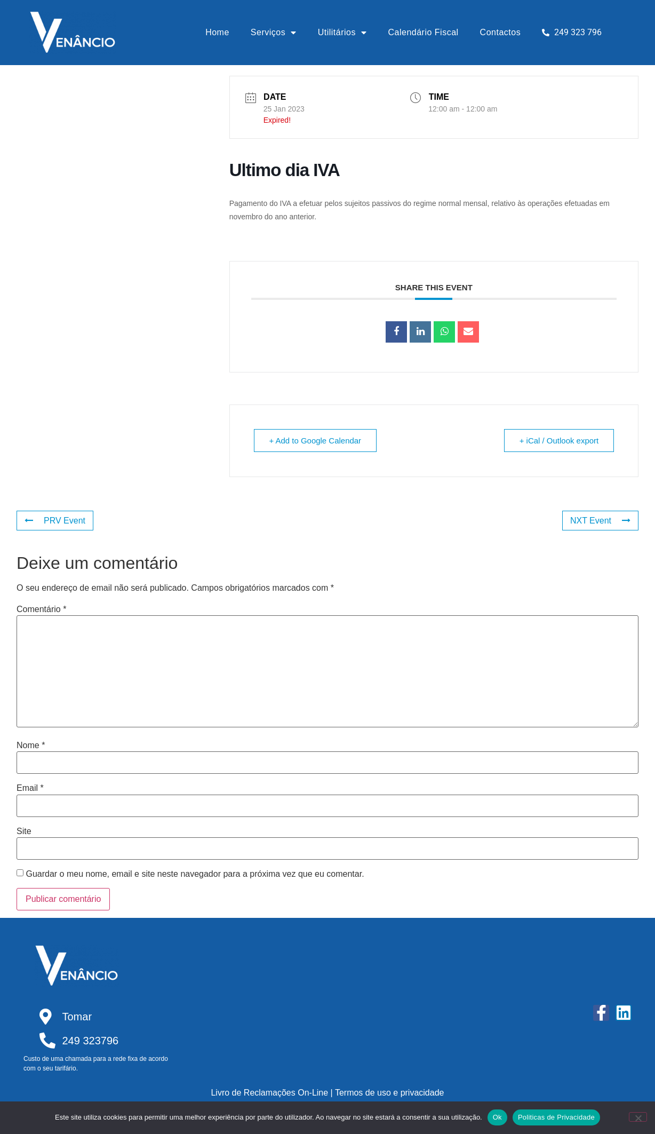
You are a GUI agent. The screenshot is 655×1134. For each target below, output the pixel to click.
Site (24, 831)
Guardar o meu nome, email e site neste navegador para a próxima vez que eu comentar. (195, 874)
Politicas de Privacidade (556, 1117)
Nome (31, 745)
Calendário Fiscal (423, 32)
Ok (497, 1117)
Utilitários (342, 32)
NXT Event (600, 520)
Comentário (41, 609)
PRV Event (55, 520)
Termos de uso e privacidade (389, 1092)
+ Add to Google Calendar (315, 440)
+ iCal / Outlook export (558, 440)
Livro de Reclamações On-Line (269, 1092)
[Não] (638, 1117)
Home (217, 32)
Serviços (274, 32)
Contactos (500, 32)
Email (30, 788)
